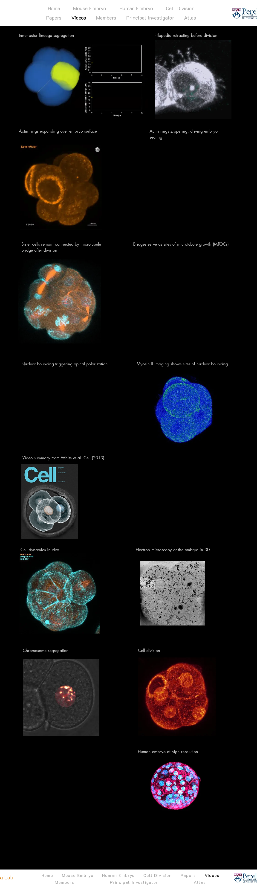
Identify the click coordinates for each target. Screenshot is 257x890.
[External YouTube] (186, 187)
